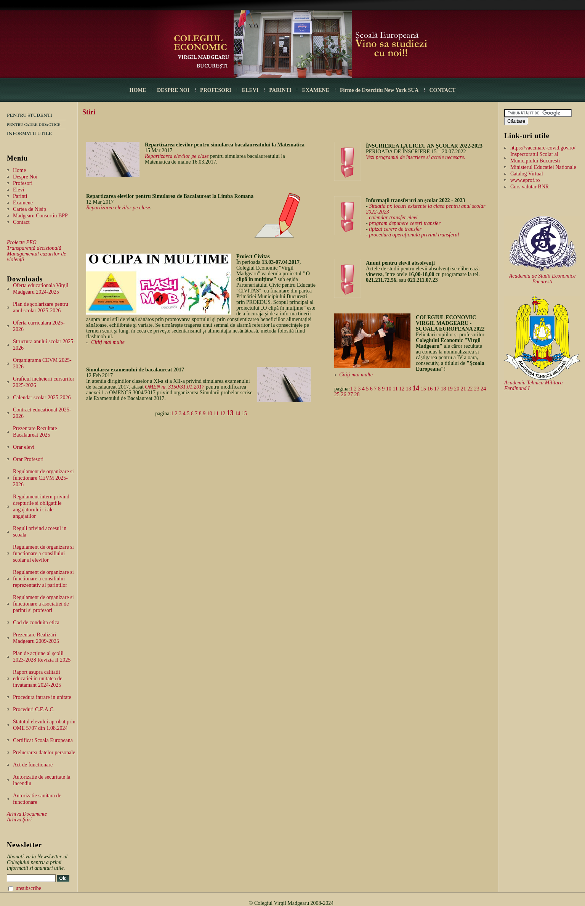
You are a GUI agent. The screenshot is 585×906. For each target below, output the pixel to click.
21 (463, 389)
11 (215, 413)
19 (450, 389)
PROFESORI (215, 90)
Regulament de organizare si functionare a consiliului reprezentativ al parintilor (43, 578)
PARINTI (280, 90)
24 (483, 389)
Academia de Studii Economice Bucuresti (542, 278)
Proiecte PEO (22, 242)
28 (357, 394)
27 (350, 394)
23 (476, 389)
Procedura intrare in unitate (42, 697)
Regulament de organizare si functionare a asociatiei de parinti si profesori (43, 603)
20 (456, 389)
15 (244, 413)
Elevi (18, 190)
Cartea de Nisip (29, 209)
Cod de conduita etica (36, 622)
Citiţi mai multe (108, 342)
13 (230, 413)
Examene (23, 203)
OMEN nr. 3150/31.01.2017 (174, 387)
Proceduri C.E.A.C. (33, 709)
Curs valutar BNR (529, 187)
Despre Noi (25, 177)
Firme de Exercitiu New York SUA (379, 90)
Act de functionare (33, 765)
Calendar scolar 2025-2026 (42, 397)
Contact (21, 222)
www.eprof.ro (525, 180)
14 (237, 413)
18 (443, 389)
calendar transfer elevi (393, 217)
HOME (138, 90)
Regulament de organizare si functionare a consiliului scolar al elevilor (43, 553)
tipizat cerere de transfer (395, 229)
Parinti (20, 196)
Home (19, 170)
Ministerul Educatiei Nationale (543, 167)
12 (222, 413)
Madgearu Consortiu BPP (40, 215)
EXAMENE (315, 90)
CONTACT (442, 90)
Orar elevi (23, 447)
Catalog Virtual (526, 174)
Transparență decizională (34, 248)
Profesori (22, 183)
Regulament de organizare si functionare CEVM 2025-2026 (43, 478)
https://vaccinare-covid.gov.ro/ (542, 148)
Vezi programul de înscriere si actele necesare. (415, 157)
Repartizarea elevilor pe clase (177, 156)
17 (436, 389)
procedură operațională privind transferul (414, 235)
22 (470, 389)
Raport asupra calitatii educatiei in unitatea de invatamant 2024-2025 (37, 678)
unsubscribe (28, 888)
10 (209, 413)
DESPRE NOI (173, 90)
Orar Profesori (28, 459)
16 (430, 389)
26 (343, 394)
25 (337, 394)
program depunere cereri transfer (405, 223)
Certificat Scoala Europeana (43, 740)
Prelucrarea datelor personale (44, 752)
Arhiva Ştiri (19, 819)
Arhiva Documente (27, 814)
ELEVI (250, 90)
